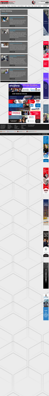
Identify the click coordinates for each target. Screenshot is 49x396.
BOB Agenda (9, 127)
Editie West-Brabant (2, 127)
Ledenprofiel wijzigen (16, 128)
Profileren (22, 127)
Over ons (22, 126)
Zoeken (47, 2)
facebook (43, 134)
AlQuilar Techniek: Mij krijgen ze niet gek (16, 43)
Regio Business (8, 2)
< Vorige (11, 81)
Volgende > (16, 81)
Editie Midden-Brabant (3, 126)
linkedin (46, 134)
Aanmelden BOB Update (31, 126)
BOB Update (15, 127)
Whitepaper (9, 128)
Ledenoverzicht (16, 126)
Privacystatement (23, 128)
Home (1, 6)
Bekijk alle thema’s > (4, 13)
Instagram (45, 134)
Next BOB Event (9, 126)
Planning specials (2, 128)
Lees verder (12, 39)
